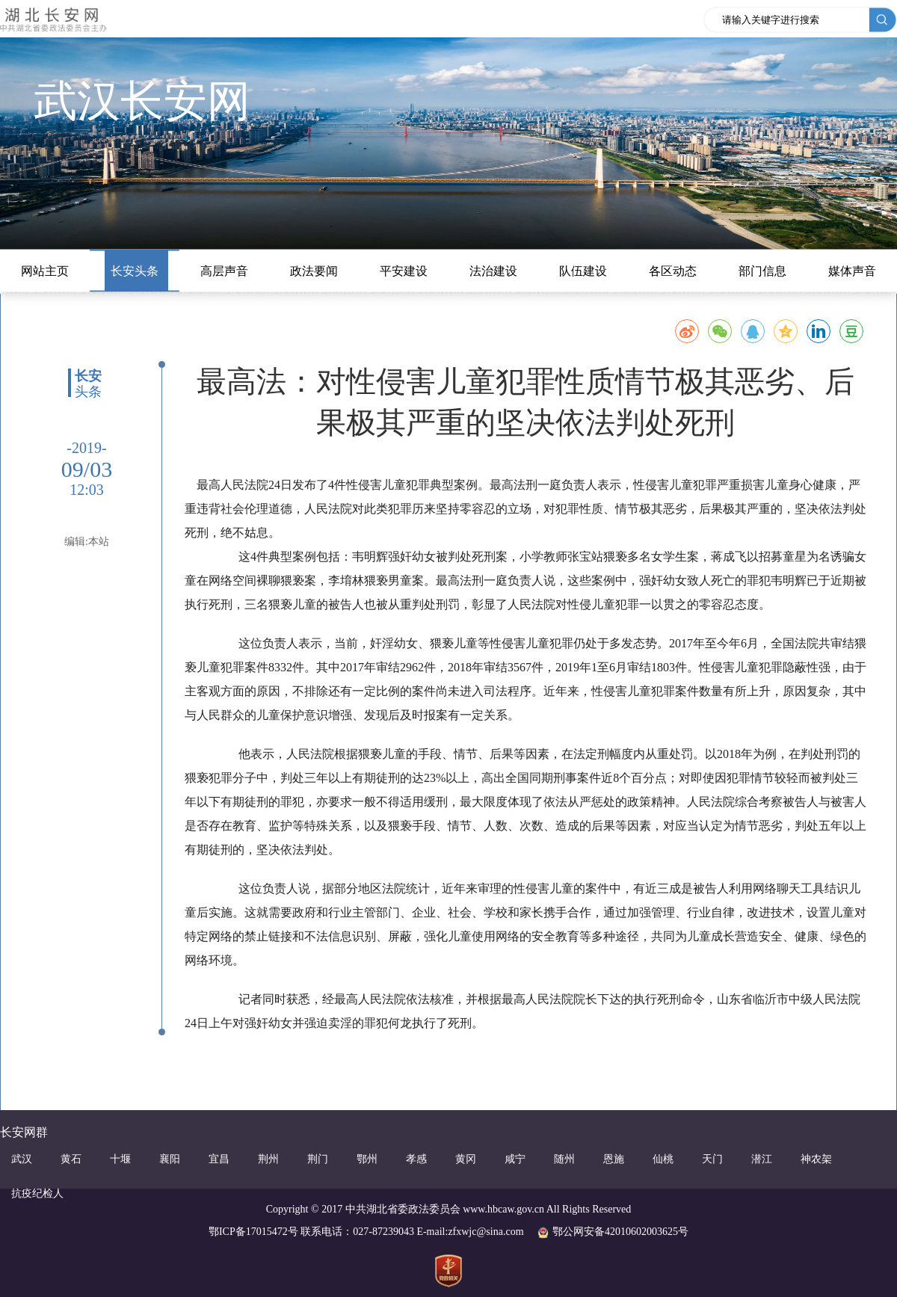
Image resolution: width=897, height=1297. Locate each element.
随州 (564, 1159)
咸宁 (515, 1159)
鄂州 (367, 1159)
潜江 (761, 1159)
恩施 (613, 1159)
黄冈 (465, 1159)
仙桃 (663, 1159)
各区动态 (673, 271)
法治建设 (493, 271)
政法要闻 (314, 271)
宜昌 (219, 1159)
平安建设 (404, 271)
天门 (712, 1159)
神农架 (816, 1159)
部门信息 (762, 271)
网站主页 (45, 271)
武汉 (21, 1159)
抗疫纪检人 (37, 1193)
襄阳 (169, 1159)
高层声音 (224, 271)
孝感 (416, 1159)
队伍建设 (583, 271)
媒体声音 (852, 271)
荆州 (268, 1159)
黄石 (71, 1159)
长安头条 (134, 271)
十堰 (120, 1159)
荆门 (317, 1159)
